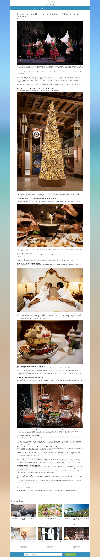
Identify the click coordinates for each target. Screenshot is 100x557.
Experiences (19, 8)
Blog (34, 8)
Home (12, 8)
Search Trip (40, 8)
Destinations (27, 8)
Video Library (56, 8)
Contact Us (48, 8)
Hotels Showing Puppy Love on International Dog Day (23, 534)
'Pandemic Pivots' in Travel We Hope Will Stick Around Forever (23, 512)
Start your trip (70, 554)
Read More (23, 524)
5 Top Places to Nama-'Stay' (50, 511)
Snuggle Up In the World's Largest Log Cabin (76, 534)
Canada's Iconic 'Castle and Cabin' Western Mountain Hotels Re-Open (76, 512)
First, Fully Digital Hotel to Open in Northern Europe (50, 534)
